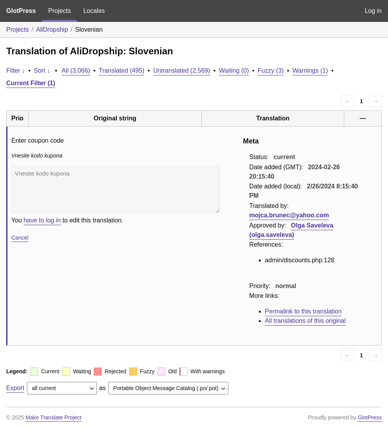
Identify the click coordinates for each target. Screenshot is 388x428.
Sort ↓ (42, 70)
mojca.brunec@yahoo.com (289, 215)
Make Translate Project (53, 417)
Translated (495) (121, 70)
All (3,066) (76, 70)
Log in (373, 10)
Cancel (19, 238)
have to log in (42, 220)
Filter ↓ (15, 70)
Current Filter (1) (30, 83)
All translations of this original (305, 320)
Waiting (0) (234, 70)
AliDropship (52, 29)
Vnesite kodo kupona (115, 189)
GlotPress (21, 10)
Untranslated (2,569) (181, 70)
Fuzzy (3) (271, 70)
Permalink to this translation (303, 311)
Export (15, 388)
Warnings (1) (310, 70)
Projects (59, 10)
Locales (94, 10)
